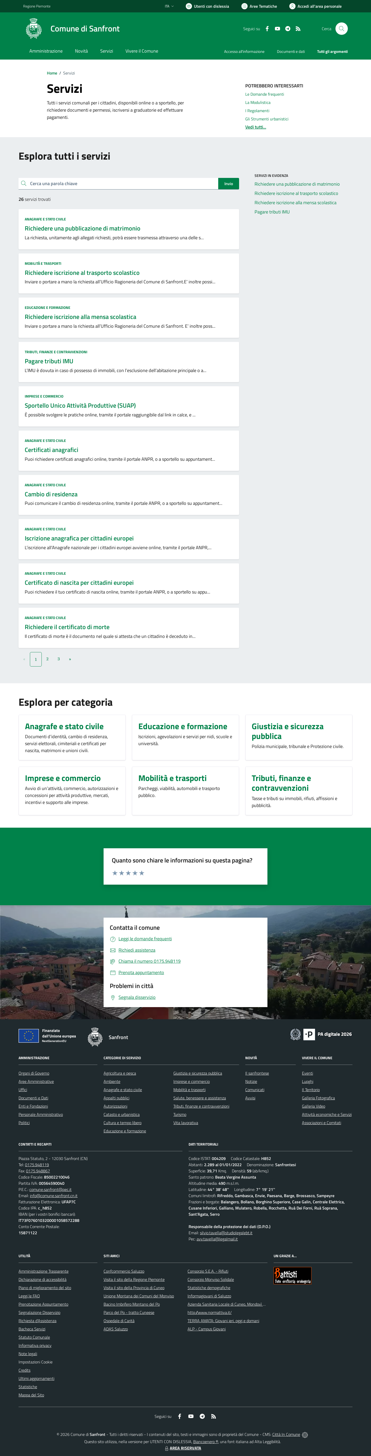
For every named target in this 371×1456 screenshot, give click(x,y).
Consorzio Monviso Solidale (211, 1279)
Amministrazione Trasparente (44, 1271)
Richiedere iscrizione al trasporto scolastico (82, 272)
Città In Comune (286, 1434)
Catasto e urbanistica (122, 1114)
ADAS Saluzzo (116, 1329)
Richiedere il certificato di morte (67, 626)
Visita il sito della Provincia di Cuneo (134, 1288)
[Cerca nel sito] (341, 28)
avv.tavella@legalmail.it (217, 1239)
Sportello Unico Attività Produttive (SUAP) (80, 405)
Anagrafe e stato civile (45, 219)
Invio (228, 183)
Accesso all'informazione (244, 51)
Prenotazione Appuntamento (43, 1304)
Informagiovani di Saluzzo (209, 1296)
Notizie (251, 1081)
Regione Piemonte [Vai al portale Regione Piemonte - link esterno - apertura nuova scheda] (36, 6)
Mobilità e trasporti (43, 263)
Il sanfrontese (257, 1073)
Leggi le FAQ (29, 1296)
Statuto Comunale (34, 1337)
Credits (24, 1370)
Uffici (23, 1090)
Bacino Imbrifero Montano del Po (132, 1304)
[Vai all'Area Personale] (315, 6)
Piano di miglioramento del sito (45, 1288)
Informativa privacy (35, 1345)
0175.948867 (38, 1171)
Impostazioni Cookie (36, 1362)
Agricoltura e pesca (120, 1073)
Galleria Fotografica (318, 1098)
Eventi (307, 1073)
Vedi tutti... (255, 127)
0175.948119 (37, 1165)
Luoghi (307, 1081)
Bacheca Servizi (32, 1329)
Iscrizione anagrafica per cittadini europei (79, 538)
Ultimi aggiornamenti (36, 1378)
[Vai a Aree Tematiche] (259, 6)
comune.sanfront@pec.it (50, 1189)
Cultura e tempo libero (122, 1123)
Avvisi (250, 1098)
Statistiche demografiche (209, 1288)
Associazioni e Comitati (321, 1123)
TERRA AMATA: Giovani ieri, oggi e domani (223, 1321)
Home (52, 73)
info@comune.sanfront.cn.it (54, 1195)
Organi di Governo (34, 1073)
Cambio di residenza (51, 494)
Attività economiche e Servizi (327, 1114)
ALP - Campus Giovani (207, 1329)
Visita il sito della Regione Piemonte (134, 1279)
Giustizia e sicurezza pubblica (197, 1073)
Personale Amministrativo (41, 1114)
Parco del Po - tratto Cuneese (129, 1312)
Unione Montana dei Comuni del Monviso (139, 1296)
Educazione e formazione (47, 307)
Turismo (179, 1114)
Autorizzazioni (115, 1106)
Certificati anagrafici (51, 449)
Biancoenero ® (205, 1441)
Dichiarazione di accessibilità (42, 1279)
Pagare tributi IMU (49, 361)
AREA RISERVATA (182, 1448)
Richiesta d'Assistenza (37, 1321)
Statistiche (28, 1387)
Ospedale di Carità (119, 1321)
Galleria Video (313, 1106)
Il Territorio (311, 1090)
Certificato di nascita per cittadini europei (79, 582)
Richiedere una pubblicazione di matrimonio (82, 228)
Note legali (28, 1354)
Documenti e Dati (33, 1098)
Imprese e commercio (44, 396)
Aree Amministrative (36, 1081)
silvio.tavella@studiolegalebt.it (226, 1233)
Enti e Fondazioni (33, 1106)
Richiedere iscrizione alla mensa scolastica (80, 316)
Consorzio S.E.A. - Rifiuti (208, 1271)
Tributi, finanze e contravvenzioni (56, 352)
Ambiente (112, 1081)
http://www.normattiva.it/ (210, 1312)
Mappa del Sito (31, 1395)
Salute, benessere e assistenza (199, 1098)
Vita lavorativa (185, 1123)
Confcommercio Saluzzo (124, 1271)
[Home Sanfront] (71, 28)
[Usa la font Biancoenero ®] (207, 6)
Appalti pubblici (116, 1098)
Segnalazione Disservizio (39, 1312)
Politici (24, 1123)
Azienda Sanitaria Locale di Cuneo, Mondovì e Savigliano (235, 1304)
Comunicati (254, 1090)
